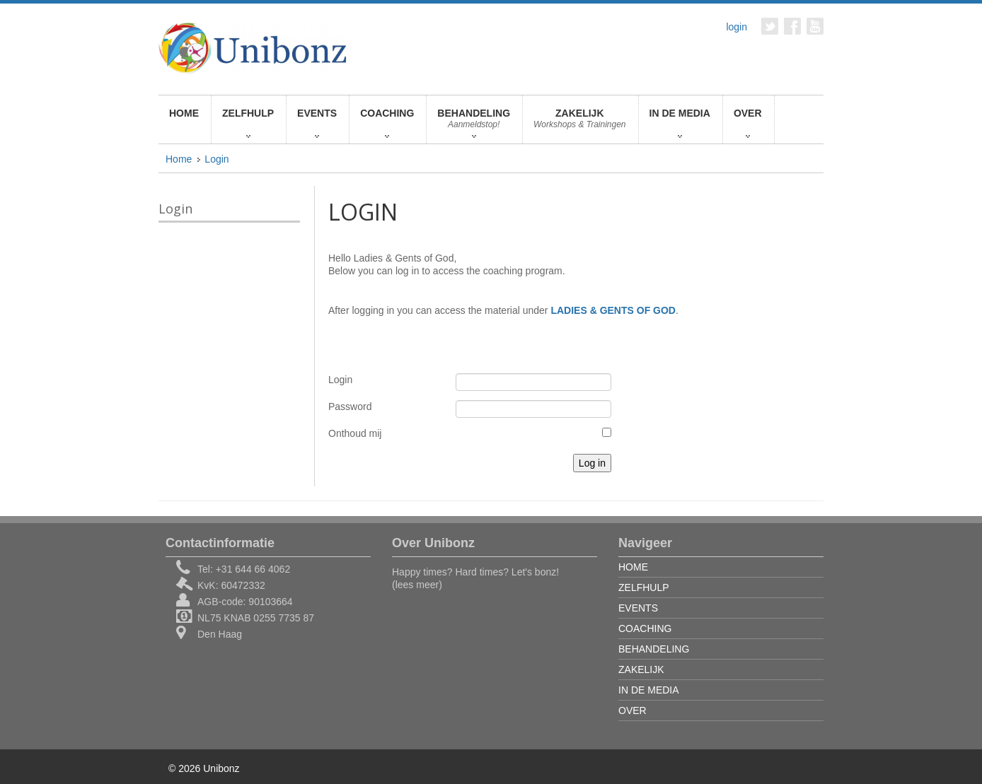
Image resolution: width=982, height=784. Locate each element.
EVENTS (317, 122)
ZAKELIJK (579, 122)
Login (216, 159)
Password (349, 406)
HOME (184, 113)
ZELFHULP (248, 122)
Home (179, 159)
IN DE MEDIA (679, 122)
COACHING (387, 122)
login (736, 27)
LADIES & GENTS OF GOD (613, 310)
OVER (748, 122)
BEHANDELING (473, 122)
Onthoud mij (354, 433)
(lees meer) (417, 584)
